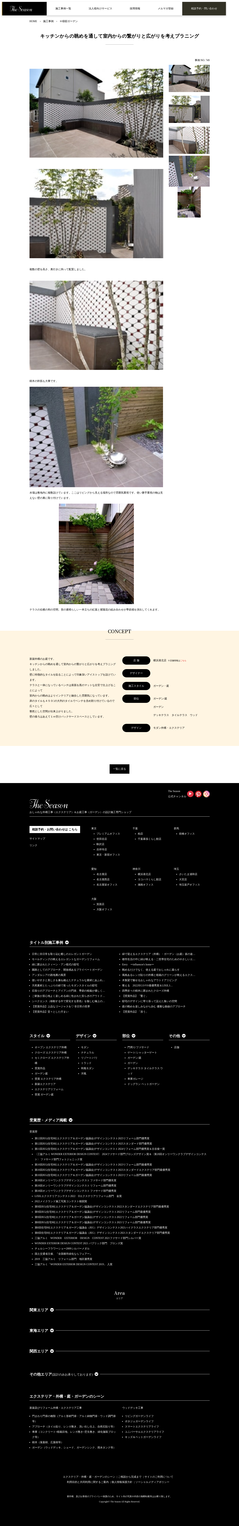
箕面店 (100, 904)
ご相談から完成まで (130, 1476)
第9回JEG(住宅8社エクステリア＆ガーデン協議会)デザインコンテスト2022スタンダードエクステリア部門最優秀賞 (102, 1206)
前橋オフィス (187, 833)
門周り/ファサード (138, 1047)
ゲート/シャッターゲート (142, 1052)
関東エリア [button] (42, 1310)
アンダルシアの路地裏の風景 (49, 975)
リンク (33, 845)
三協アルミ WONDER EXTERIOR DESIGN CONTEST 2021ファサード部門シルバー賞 (88, 1238)
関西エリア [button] (42, 1351)
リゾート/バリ (89, 1057)
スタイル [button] (40, 1036)
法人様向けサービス (100, 8)
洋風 (83, 1073)
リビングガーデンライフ (139, 1416)
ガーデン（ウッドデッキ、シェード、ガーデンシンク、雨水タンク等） (74, 1447)
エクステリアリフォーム (49, 1089)
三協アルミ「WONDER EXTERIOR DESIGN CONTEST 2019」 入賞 (73, 1264)
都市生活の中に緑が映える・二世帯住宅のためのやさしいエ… (158, 959)
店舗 (176, 1047)
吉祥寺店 (102, 849)
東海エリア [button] (42, 1331)
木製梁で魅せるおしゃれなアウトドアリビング (149, 980)
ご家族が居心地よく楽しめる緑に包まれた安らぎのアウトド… (68, 996)
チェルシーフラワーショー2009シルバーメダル (62, 1248)
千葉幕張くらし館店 (149, 839)
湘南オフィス (145, 884)
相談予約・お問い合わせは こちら (54, 829)
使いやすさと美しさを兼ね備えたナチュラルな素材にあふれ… (68, 980)
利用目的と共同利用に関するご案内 (88, 1482)
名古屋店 (102, 874)
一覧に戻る (119, 768)
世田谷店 (102, 839)
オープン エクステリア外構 (51, 1047)
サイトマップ (37, 838)
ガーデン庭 (41, 1073)
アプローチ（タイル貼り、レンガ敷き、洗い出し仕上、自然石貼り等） (74, 1426)
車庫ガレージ (135, 1078)
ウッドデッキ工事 (132, 1407)
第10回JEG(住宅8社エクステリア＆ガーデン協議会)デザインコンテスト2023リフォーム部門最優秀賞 (93, 1164)
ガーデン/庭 (134, 1057)
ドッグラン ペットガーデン (144, 1084)
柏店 (140, 833)
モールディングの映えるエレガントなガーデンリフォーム (66, 959)
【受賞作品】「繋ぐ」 (135, 996)
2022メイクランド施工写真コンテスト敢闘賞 (61, 1201)
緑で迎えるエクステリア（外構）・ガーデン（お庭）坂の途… (158, 954)
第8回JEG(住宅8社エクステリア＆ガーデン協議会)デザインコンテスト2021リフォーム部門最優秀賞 (93, 1222)
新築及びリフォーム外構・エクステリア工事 (56, 1407)
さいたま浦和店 (188, 874)
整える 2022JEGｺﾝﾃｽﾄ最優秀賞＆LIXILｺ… (147, 985)
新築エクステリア (45, 1084)
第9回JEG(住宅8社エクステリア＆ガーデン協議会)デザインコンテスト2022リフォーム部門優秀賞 (91, 1217)
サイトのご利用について (159, 1476)
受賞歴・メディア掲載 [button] (51, 1120)
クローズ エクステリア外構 (51, 1052)
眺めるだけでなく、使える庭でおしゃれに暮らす (151, 969)
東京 (94, 828)
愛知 (94, 869)
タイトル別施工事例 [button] (49, 942)
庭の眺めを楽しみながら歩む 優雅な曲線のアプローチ (154, 1006)
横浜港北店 (144, 874)
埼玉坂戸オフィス (189, 884)
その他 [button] (177, 1036)
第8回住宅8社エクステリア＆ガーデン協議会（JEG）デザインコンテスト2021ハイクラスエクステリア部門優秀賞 (101, 1227)
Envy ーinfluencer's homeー (138, 964)
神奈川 (136, 869)
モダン (85, 1047)
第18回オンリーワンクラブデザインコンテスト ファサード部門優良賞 (76, 1180)
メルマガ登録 (165, 8)
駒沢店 (100, 844)
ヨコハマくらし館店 (149, 879)
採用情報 (135, 8)
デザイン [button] (86, 1036)
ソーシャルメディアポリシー (152, 1482)
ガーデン (133, 1063)
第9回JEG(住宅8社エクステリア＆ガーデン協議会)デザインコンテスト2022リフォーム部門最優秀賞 (93, 1211)
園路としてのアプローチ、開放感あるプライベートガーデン (67, 969)
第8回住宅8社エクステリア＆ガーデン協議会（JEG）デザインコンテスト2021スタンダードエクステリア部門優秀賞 (102, 1232)
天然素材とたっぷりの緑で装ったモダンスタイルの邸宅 (64, 985)
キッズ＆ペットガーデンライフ (143, 1437)
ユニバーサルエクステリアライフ (144, 1431)
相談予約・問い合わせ (204, 8)
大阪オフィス (104, 909)
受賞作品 (40, 1068)
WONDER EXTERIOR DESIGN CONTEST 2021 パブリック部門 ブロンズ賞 (79, 1243)
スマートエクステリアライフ (142, 1426)
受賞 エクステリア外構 (48, 1078)
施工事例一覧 (63, 8)
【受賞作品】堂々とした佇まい (50, 1011)
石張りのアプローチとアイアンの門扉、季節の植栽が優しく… (68, 990)
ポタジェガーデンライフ (139, 1421)
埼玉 (176, 869)
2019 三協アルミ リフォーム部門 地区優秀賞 (63, 1259)
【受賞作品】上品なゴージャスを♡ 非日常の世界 (62, 1006)
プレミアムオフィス (108, 833)
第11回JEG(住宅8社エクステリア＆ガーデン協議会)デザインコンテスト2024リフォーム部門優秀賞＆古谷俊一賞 (100, 1148)
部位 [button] (128, 1036)
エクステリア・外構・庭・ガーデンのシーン (67, 1396)
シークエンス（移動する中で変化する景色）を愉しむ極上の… (68, 1001)
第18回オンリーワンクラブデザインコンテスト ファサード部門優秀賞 (76, 1190)
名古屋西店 (103, 879)
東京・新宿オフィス (108, 854)
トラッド (86, 1063)
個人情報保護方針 (121, 1482)
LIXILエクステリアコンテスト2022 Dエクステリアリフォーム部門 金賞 (78, 1196)
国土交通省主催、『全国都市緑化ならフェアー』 (63, 1253)
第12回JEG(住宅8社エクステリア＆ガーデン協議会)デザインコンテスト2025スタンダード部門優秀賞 (93, 1143)
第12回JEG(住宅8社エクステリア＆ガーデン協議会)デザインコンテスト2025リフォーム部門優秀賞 (92, 1138)
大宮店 (183, 879)
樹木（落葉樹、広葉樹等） (47, 1442)
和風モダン (87, 1068)
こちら (183, 660)
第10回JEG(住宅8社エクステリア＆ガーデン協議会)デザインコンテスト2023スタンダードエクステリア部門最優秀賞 (102, 1169)
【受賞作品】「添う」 (135, 1011)
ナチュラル (87, 1052)
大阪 (94, 899)
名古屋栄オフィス (107, 884)
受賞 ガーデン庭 (44, 1094)
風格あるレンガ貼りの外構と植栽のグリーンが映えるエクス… (158, 975)
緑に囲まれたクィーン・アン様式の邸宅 (55, 964)
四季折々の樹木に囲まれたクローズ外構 (145, 990)
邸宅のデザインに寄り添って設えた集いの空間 (149, 1001)
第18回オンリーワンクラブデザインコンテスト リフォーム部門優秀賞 (76, 1185)
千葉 (135, 828)
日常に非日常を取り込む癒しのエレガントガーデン (62, 954)
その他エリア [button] (64, 1374)
